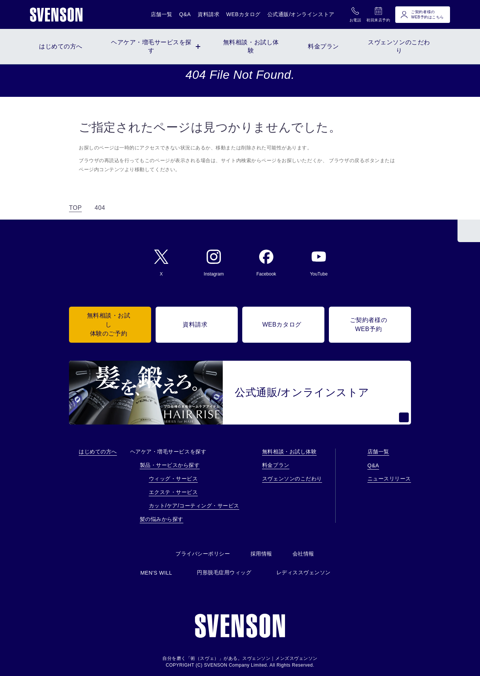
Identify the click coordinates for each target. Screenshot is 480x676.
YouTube (318, 263)
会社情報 (303, 554)
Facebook (266, 263)
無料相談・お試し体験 (289, 452)
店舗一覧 (161, 14)
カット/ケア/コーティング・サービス (194, 506)
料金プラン (276, 465)
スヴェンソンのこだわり (292, 479)
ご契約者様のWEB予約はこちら (422, 14)
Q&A (185, 14)
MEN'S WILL (156, 573)
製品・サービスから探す (170, 465)
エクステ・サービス (173, 492)
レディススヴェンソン (303, 572)
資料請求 (208, 14)
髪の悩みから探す (161, 519)
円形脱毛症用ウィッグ (224, 572)
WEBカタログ (243, 14)
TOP (75, 208)
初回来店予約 (378, 14)
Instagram (214, 263)
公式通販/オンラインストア (300, 14)
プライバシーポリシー (203, 554)
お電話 (356, 14)
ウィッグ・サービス (173, 479)
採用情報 (261, 554)
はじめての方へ (98, 452)
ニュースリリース (389, 479)
